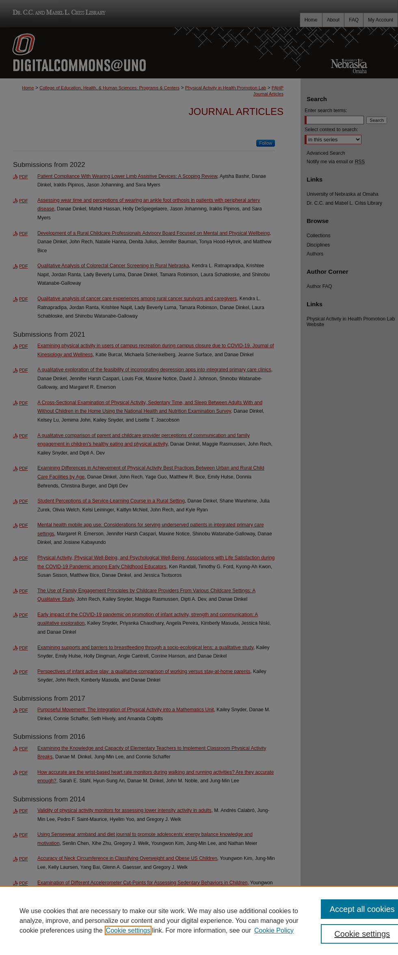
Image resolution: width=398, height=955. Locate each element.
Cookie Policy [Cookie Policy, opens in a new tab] (274, 930)
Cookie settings (128, 930)
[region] (199, 920)
